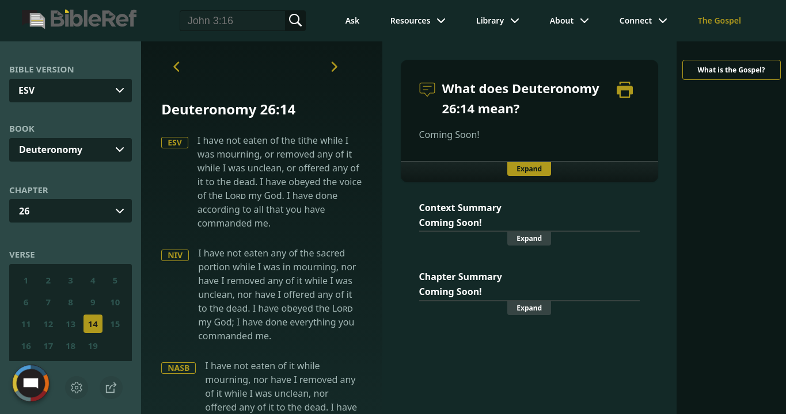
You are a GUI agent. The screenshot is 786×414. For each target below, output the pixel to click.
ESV (175, 142)
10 (115, 302)
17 (48, 345)
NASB (178, 367)
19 (93, 345)
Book (22, 128)
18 (70, 345)
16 (26, 345)
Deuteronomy (50, 149)
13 (70, 323)
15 (115, 323)
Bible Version (41, 69)
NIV (175, 255)
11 (26, 323)
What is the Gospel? (731, 70)
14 (93, 323)
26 (24, 211)
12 (48, 323)
